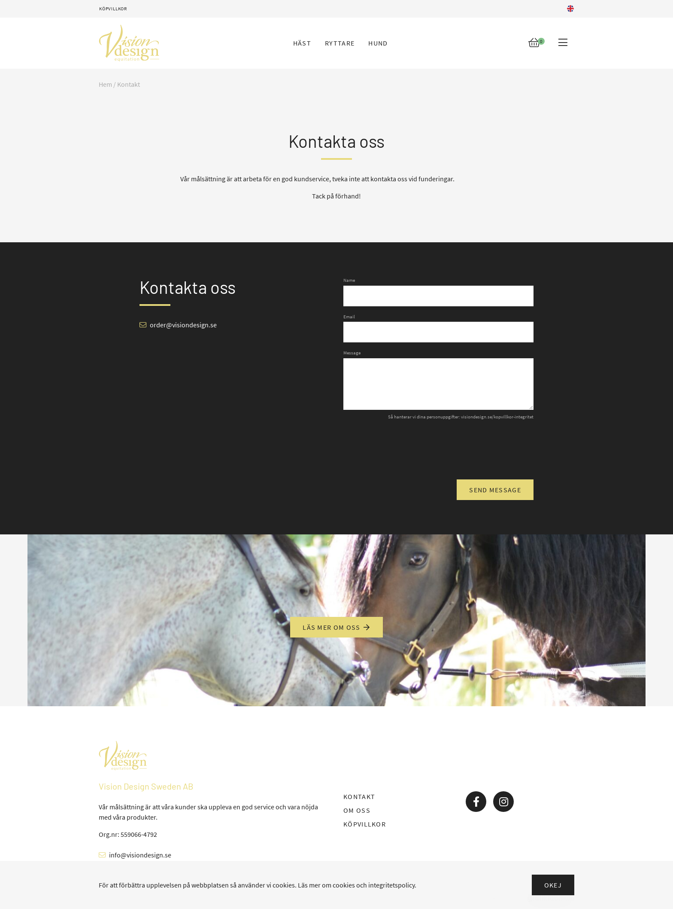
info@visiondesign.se (140, 855)
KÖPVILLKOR (364, 824)
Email (349, 317)
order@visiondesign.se (183, 324)
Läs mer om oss (336, 627)
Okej (553, 885)
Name (349, 280)
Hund (378, 43)
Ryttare (340, 43)
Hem (105, 84)
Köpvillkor (113, 9)
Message (352, 353)
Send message (495, 489)
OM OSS (356, 810)
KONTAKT (359, 796)
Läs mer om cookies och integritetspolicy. (357, 885)
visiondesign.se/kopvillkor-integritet (497, 417)
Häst (302, 43)
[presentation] (468, 449)
